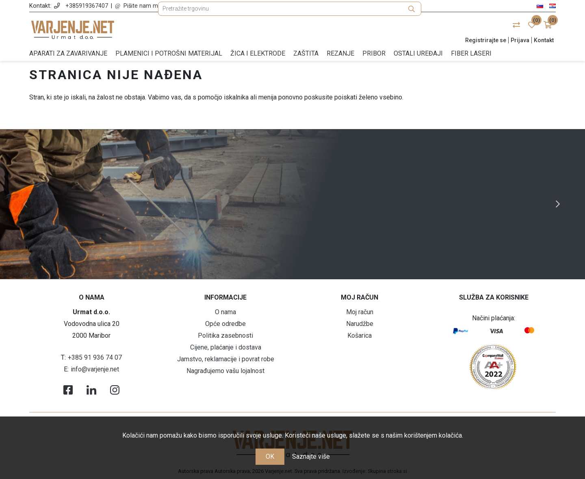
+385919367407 (86, 5)
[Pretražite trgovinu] (289, 29)
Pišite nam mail (144, 5)
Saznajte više (311, 456)
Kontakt (544, 40)
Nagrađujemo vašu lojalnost (225, 371)
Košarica (359, 335)
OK (270, 456)
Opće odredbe (225, 324)
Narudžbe (359, 324)
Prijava (520, 40)
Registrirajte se (485, 40)
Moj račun (359, 312)
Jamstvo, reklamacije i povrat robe (225, 359)
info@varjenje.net (95, 369)
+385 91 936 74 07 (95, 357)
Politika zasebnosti (225, 335)
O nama (225, 312)
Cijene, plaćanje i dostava (225, 347)
